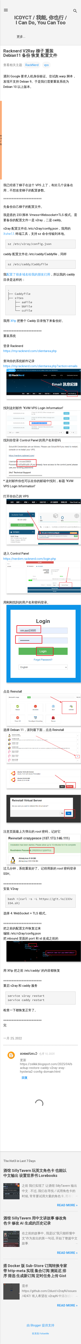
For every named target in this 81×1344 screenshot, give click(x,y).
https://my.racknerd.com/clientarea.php (30, 351)
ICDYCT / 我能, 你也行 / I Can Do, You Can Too (40, 20)
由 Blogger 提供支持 (40, 1325)
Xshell (9, 234)
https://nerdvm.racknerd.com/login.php (29, 559)
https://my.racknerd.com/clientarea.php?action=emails (40, 366)
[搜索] (75, 11)
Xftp (13, 321)
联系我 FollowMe (40, 1333)
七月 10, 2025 (47, 1053)
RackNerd (32, 65)
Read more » (67, 1205)
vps (46, 65)
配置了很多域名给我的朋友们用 (28, 274)
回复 (24, 1077)
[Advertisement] (39, 140)
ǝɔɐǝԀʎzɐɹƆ (28, 1053)
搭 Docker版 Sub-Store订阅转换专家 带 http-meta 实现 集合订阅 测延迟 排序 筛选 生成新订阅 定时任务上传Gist (35, 1270)
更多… (21, 37)
